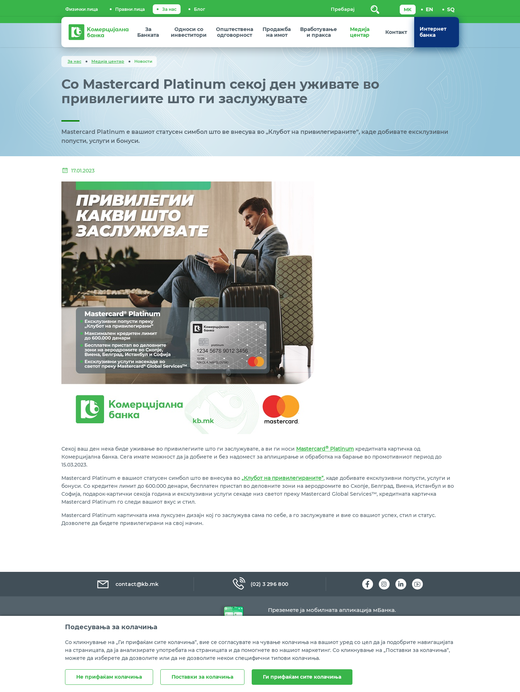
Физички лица (81, 9)
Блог (199, 9)
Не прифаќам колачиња (109, 677)
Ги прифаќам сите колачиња (302, 677)
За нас (169, 9)
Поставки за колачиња (202, 677)
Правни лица (130, 9)
